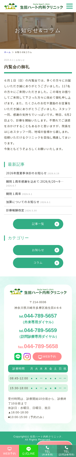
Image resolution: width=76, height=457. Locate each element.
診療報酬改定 (21, 210)
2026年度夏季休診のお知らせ (32, 173)
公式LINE (28, 453)
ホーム (7, 52)
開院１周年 (19, 194)
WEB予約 (9, 453)
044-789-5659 (38, 333)
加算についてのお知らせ (28, 202)
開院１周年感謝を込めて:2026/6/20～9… (34, 184)
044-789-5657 (38, 318)
